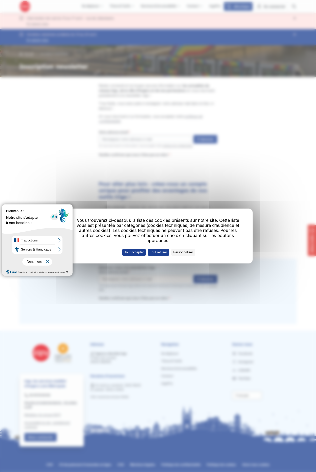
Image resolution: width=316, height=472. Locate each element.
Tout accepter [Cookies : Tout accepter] (134, 252)
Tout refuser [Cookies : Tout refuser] (158, 252)
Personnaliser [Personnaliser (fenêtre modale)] (183, 252)
